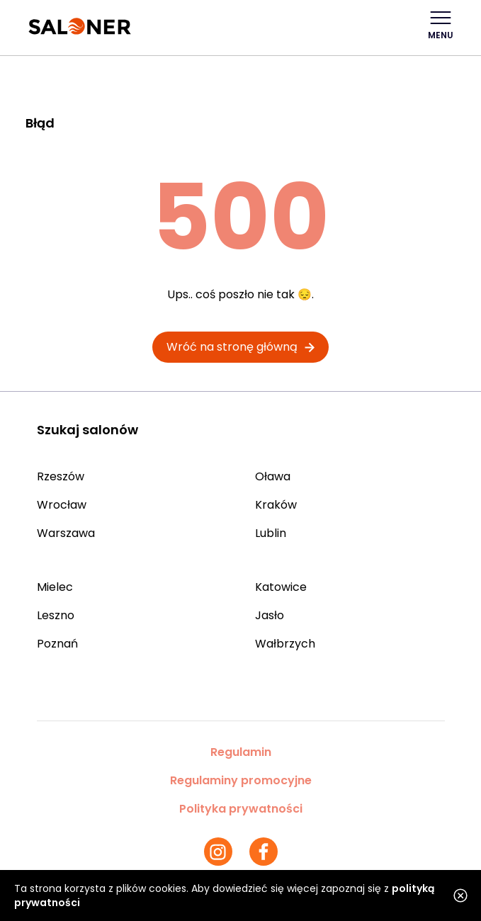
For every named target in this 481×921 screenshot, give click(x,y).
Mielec (55, 587)
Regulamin (240, 752)
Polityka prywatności (240, 809)
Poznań (57, 643)
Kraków (276, 505)
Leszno (55, 615)
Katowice (281, 587)
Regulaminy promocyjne (241, 780)
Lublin (270, 533)
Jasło (269, 615)
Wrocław (61, 505)
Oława (272, 476)
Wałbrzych (285, 643)
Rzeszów (60, 476)
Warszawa (66, 533)
